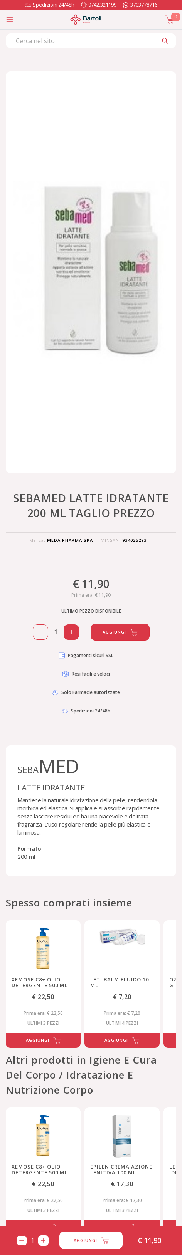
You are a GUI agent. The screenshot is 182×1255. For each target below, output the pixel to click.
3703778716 (143, 4)
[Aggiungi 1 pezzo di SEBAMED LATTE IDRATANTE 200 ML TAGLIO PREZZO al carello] (71, 632)
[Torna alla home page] (86, 19)
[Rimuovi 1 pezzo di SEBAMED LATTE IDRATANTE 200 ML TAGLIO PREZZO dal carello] (40, 632)
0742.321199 (102, 4)
